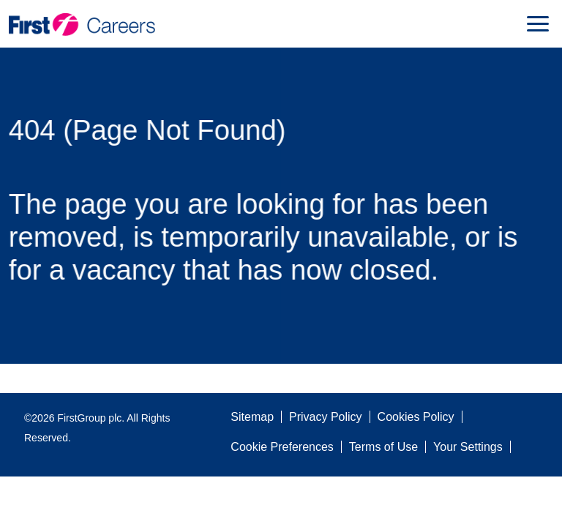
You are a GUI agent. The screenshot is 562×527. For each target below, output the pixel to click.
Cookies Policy (416, 417)
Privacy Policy (325, 417)
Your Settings (468, 447)
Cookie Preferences (282, 447)
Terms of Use (383, 447)
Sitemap (252, 417)
